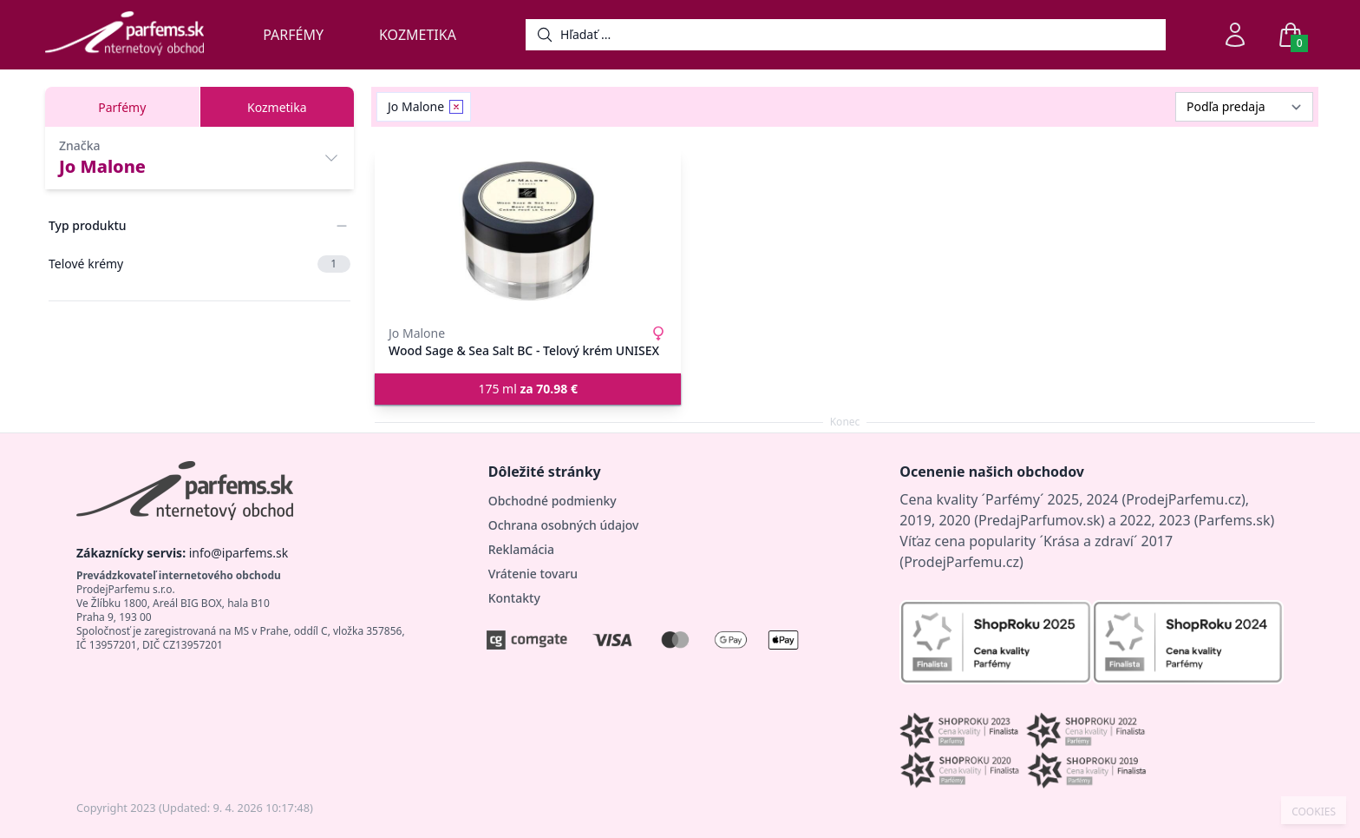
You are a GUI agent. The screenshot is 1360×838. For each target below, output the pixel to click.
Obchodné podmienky (552, 500)
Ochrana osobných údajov (563, 525)
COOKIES (1313, 812)
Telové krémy (199, 264)
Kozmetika (417, 34)
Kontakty (514, 598)
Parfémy (293, 34)
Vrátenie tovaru (533, 573)
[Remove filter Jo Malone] (456, 107)
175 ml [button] (528, 388)
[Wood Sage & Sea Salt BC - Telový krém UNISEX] (528, 231)
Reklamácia (521, 549)
